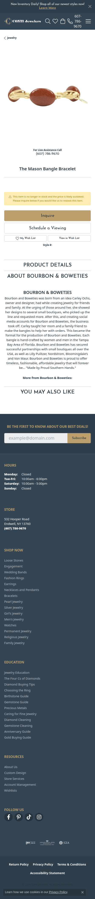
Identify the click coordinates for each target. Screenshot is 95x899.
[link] (74, 21)
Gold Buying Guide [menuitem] (17, 737)
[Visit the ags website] (47, 843)
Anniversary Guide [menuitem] (17, 732)
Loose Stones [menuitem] (13, 560)
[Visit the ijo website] (30, 843)
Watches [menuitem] (10, 625)
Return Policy (19, 864)
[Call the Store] (15, 528)
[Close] (89, 6)
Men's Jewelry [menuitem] (14, 619)
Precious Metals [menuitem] (15, 708)
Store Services (14, 779)
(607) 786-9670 (47, 154)
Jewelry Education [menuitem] (16, 673)
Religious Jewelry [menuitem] (16, 637)
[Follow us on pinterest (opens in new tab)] (18, 817)
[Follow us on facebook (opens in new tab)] (8, 817)
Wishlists (10, 790)
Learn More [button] (47, 8)
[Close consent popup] (82, 892)
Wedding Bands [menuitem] (15, 572)
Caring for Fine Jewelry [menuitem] (20, 714)
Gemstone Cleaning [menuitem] (18, 726)
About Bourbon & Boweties (47, 276)
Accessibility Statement (47, 873)
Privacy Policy (43, 864)
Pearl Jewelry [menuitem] (13, 602)
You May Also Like (48, 392)
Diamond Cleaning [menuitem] (17, 720)
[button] (47, 21)
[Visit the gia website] (64, 843)
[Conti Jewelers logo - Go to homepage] (22, 21)
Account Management (20, 785)
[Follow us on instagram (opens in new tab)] (39, 817)
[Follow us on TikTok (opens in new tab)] (29, 817)
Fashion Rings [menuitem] (14, 578)
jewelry (12, 38)
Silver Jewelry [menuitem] (13, 608)
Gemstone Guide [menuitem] (16, 702)
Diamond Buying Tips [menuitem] (19, 684)
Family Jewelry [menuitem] (14, 643)
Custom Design (15, 773)
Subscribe (79, 438)
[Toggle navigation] (88, 21)
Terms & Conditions (71, 864)
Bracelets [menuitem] (10, 596)
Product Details (47, 265)
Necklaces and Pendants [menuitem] (21, 590)
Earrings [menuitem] (10, 584)
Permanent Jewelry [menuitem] (17, 631)
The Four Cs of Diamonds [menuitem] (22, 678)
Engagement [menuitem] (13, 566)
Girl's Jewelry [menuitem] (13, 613)
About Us (10, 767)
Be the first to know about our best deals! (47, 427)
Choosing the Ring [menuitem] (17, 690)
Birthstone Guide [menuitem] (16, 696)
